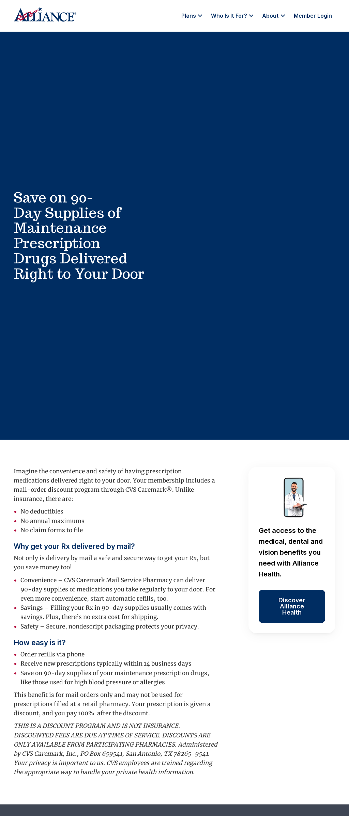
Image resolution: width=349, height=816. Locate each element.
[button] (200, 16)
